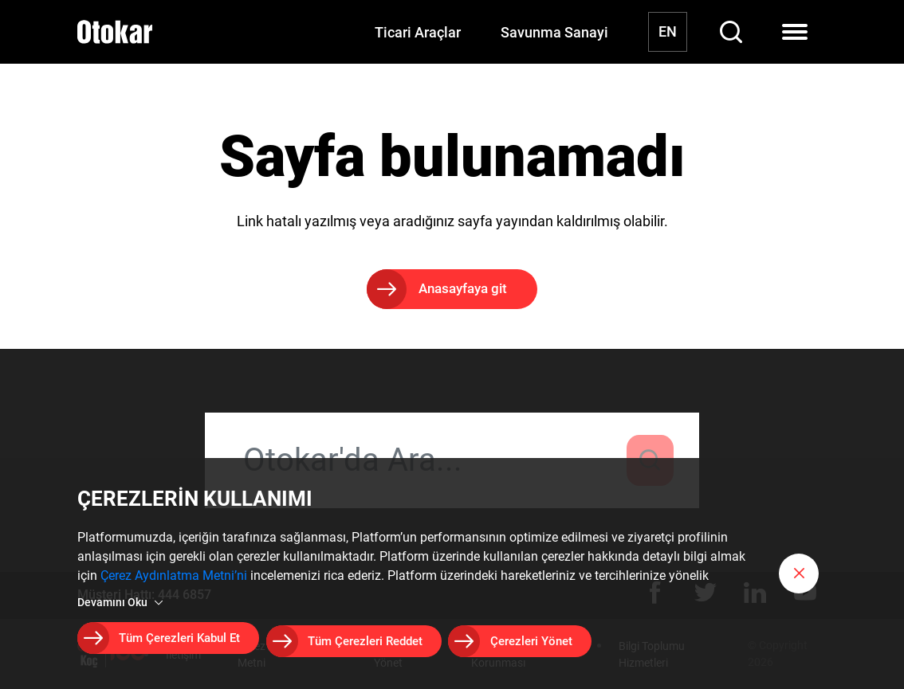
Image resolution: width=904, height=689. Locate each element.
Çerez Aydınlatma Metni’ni (173, 581)
